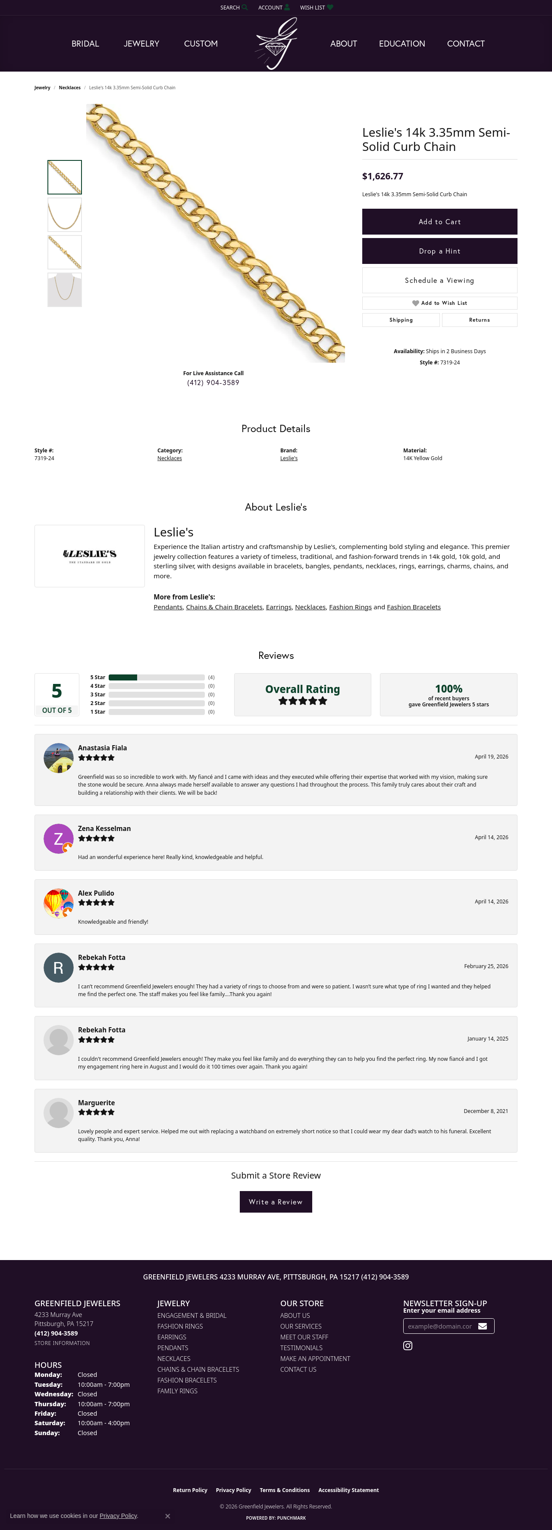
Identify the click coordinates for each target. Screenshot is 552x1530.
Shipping (401, 320)
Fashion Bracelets (414, 606)
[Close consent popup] (167, 1516)
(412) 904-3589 (213, 382)
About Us (295, 1315)
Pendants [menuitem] (172, 1348)
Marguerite (96, 1102)
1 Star (98, 711)
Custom (201, 43)
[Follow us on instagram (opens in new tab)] (407, 1346)
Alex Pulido (96, 893)
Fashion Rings (350, 606)
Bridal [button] (85, 43)
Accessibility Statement (348, 1490)
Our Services (301, 1326)
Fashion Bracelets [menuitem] (187, 1380)
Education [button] (402, 43)
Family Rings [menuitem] (177, 1391)
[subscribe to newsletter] (482, 1326)
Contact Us (298, 1369)
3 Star (98, 694)
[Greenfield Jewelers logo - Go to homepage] (276, 43)
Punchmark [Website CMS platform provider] (291, 1518)
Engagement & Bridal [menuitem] (191, 1315)
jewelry (42, 88)
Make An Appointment (315, 1358)
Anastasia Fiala (102, 747)
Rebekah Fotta (101, 957)
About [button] (343, 43)
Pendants (168, 606)
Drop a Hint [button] (440, 250)
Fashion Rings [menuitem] (180, 1326)
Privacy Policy (233, 1490)
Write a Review (276, 1201)
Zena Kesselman (104, 828)
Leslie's (289, 458)
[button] (233, 7)
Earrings (279, 606)
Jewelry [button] (142, 43)
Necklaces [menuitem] (174, 1358)
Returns (479, 320)
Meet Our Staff (304, 1337)
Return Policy (190, 1490)
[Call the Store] (56, 1333)
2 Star (98, 703)
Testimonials (301, 1348)
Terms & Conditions (285, 1490)
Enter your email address (441, 1310)
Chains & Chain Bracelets (224, 606)
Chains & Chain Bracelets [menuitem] (198, 1369)
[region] (215, 233)
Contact (466, 43)
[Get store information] (62, 1343)
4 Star (98, 686)
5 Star (98, 677)
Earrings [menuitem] (171, 1337)
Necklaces (70, 88)
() (211, 677)
